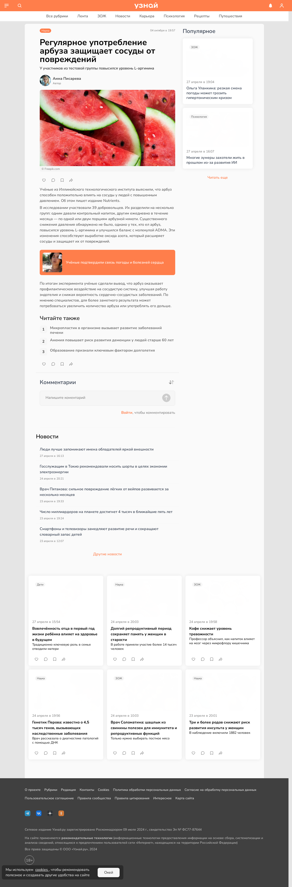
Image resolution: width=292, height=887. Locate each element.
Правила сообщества (94, 798)
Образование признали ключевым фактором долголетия (102, 350)
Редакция (68, 790)
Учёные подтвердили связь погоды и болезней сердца (115, 262)
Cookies (103, 790)
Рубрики (50, 790)
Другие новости (107, 554)
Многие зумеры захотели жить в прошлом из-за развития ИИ (215, 160)
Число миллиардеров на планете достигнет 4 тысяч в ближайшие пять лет (106, 511)
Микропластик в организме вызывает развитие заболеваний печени (106, 330)
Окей (108, 872)
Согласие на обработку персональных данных (220, 790)
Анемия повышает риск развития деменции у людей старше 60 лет (112, 340)
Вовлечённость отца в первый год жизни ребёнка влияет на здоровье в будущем (64, 634)
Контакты (87, 790)
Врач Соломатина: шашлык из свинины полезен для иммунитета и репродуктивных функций (144, 728)
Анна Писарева (67, 78)
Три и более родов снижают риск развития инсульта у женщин (219, 725)
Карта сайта (184, 798)
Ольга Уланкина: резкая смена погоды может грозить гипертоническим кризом (214, 93)
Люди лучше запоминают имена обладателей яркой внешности (96, 449)
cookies (42, 869)
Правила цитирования (132, 798)
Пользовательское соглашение (49, 798)
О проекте (33, 790)
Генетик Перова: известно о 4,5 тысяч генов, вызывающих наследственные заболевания (60, 728)
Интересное (162, 798)
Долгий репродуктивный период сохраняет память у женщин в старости (141, 634)
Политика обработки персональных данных (147, 790)
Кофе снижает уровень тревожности (210, 631)
